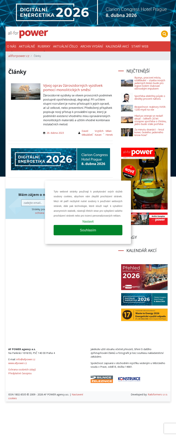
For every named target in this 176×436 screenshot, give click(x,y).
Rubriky (44, 46)
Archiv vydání (91, 46)
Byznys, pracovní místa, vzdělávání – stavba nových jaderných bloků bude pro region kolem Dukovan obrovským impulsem (149, 83)
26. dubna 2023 (55, 132)
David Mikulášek (87, 132)
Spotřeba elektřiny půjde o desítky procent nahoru (149, 97)
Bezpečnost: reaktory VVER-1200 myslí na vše (150, 108)
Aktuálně (27, 46)
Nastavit (88, 221)
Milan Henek (109, 132)
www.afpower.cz (17, 363)
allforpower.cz (18, 56)
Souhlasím (88, 230)
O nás (11, 46)
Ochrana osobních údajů (22, 369)
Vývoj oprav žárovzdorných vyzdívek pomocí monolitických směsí (73, 87)
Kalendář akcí (117, 46)
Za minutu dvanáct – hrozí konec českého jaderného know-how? (149, 132)
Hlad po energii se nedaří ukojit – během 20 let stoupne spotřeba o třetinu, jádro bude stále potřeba (150, 120)
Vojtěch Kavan (99, 132)
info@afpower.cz (25, 359)
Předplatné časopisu (20, 373)
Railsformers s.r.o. (158, 394)
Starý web (139, 46)
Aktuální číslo (65, 46)
